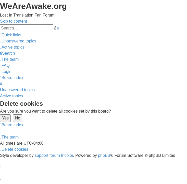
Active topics (11, 96)
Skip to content (13, 21)
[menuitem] (18, 41)
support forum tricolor (54, 155)
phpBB (104, 155)
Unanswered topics (17, 90)
